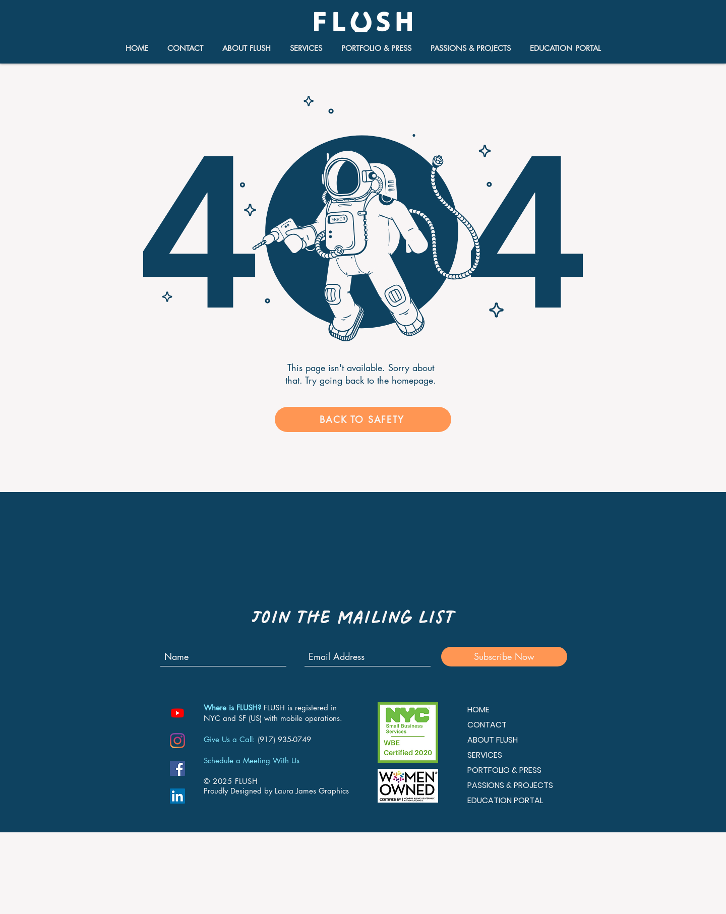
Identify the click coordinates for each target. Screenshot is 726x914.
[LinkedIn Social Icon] (177, 796)
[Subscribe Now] (504, 656)
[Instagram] (177, 740)
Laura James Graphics (312, 791)
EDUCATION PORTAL (505, 800)
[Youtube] (177, 712)
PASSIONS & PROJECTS (510, 785)
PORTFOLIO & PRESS (504, 770)
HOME (478, 709)
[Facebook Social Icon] (177, 768)
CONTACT (487, 724)
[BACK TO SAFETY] (363, 419)
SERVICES (484, 755)
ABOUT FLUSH (492, 740)
